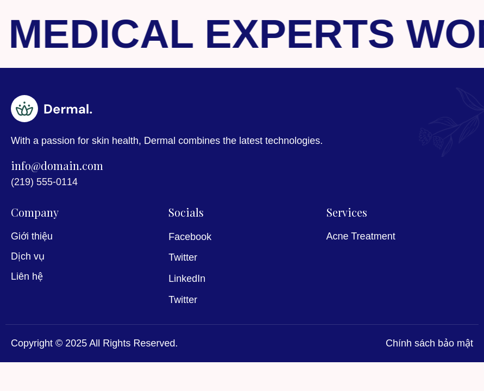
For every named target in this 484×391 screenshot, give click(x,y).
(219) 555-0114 (44, 181)
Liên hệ (27, 276)
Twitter (182, 257)
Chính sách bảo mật (429, 343)
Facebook (189, 236)
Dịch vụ (28, 256)
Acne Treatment (360, 236)
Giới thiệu (32, 236)
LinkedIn (186, 278)
